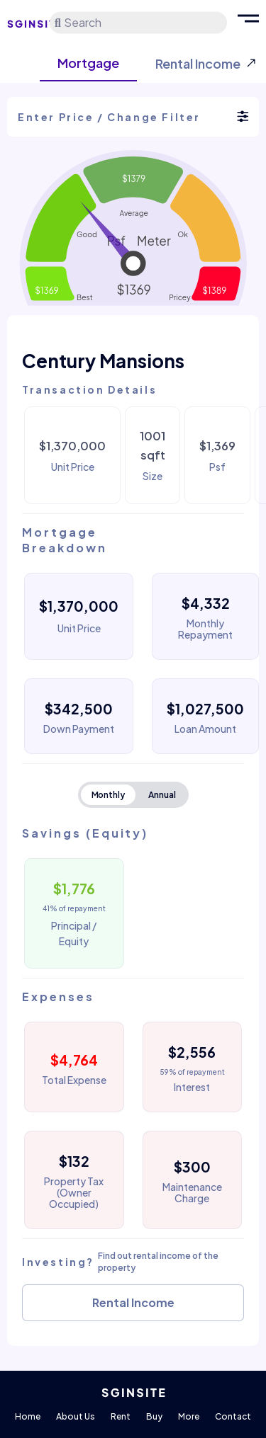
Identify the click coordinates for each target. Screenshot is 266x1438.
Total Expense (74, 1079)
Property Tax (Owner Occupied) (74, 1192)
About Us (75, 1416)
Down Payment (78, 728)
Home (27, 1416)
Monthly (109, 794)
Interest (192, 1086)
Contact (233, 1416)
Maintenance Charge (192, 1192)
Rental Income (133, 1302)
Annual (162, 794)
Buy (154, 1416)
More (188, 1416)
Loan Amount (205, 728)
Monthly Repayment (205, 628)
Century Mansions (103, 360)
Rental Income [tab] (197, 63)
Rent (121, 1416)
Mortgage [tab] (88, 63)
